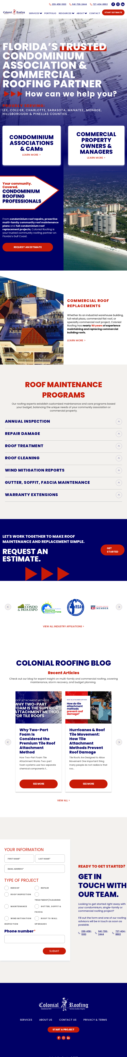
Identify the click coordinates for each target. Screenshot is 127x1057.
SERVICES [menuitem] (26, 1019)
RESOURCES (66, 13)
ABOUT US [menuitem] (45, 1019)
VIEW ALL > (63, 800)
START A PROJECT (63, 1029)
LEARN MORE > (31, 154)
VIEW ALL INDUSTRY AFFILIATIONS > (63, 626)
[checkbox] (34, 906)
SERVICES (35, 13)
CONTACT (94, 13)
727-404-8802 (119, 933)
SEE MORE (38, 783)
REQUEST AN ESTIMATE (28, 247)
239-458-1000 (85, 933)
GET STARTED (112, 549)
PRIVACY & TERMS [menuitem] (95, 1019)
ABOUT (82, 13)
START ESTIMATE (113, 12)
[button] (8, 607)
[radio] (19, 888)
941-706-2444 (101, 933)
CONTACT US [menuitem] (68, 1019)
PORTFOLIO (50, 13)
